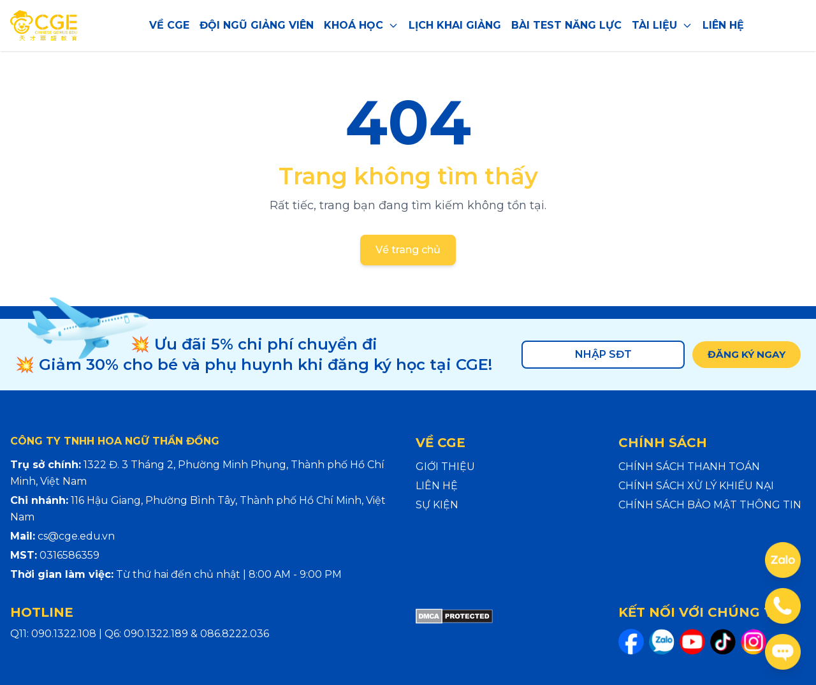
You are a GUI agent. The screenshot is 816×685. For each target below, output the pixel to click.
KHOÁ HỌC (361, 25)
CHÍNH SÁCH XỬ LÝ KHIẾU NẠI (696, 486)
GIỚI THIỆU (445, 466)
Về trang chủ (408, 250)
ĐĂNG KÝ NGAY (744, 354)
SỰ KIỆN (437, 505)
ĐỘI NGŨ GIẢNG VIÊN (257, 25)
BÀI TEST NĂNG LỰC (566, 25)
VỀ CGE (169, 25)
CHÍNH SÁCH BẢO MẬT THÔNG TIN (709, 505)
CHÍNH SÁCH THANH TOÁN (689, 466)
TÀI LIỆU (662, 25)
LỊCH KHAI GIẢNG (455, 25)
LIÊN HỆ (723, 25)
